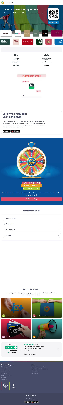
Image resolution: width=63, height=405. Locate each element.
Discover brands (5, 366)
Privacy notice (35, 371)
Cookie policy (35, 373)
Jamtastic (3, 369)
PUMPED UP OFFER (31, 76)
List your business (5, 371)
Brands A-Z (4, 377)
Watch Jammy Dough (31, 199)
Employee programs (6, 375)
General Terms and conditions (39, 366)
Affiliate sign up (5, 373)
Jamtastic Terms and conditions (39, 369)
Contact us (4, 379)
